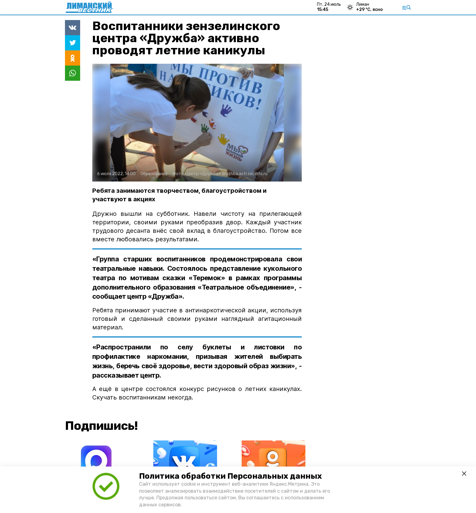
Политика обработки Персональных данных (230, 476)
